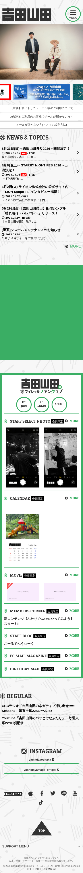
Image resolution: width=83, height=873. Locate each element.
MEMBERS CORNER (28, 611)
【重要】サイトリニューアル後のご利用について (41, 108)
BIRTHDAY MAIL (25, 669)
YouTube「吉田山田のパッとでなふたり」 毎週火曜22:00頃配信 (40, 720)
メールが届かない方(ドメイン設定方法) (41, 124)
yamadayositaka (41, 759)
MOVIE (16, 575)
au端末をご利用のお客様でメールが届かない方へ (41, 116)
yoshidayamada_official (41, 769)
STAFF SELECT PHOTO (30, 421)
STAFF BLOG (21, 635)
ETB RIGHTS (36, 869)
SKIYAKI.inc (50, 869)
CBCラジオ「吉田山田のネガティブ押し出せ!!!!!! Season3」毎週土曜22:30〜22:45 (38, 708)
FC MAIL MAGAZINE (29, 655)
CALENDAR (20, 498)
